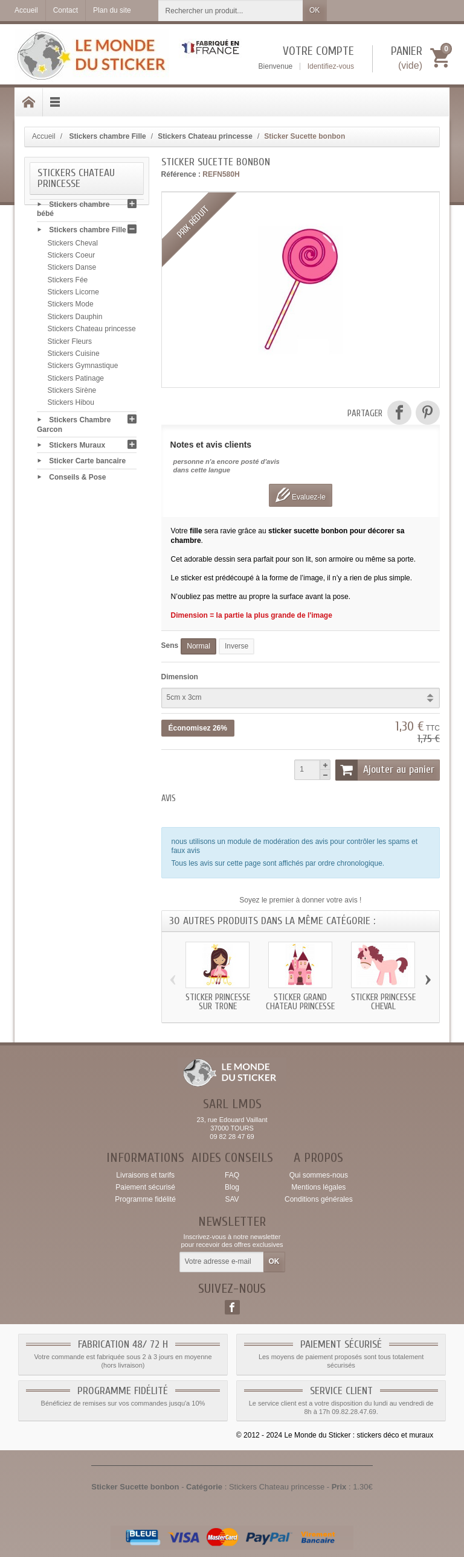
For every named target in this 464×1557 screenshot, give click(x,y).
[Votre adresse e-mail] (221, 1262)
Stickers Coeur (71, 257)
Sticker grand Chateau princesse (300, 1002)
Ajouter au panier (384, 769)
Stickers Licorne (73, 294)
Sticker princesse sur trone (217, 1002)
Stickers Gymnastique (83, 368)
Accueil (44, 136)
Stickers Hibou (71, 405)
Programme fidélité (145, 1199)
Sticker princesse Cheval (383, 1002)
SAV (232, 1199)
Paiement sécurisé (145, 1187)
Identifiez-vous (331, 66)
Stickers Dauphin (75, 319)
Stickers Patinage (76, 380)
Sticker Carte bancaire (87, 463)
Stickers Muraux (77, 447)
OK (314, 10)
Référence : (181, 174)
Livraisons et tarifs (145, 1175)
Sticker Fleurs (70, 344)
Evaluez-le (301, 495)
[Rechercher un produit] (230, 10)
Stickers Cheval (73, 245)
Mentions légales (318, 1187)
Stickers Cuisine (74, 356)
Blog (232, 1187)
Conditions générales (319, 1199)
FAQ (232, 1175)
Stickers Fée (68, 282)
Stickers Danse (72, 270)
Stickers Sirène (72, 392)
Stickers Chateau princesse (92, 332)
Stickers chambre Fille (87, 232)
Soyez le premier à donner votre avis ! (300, 900)
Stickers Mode (71, 307)
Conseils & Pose (77, 479)
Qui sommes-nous (318, 1175)
